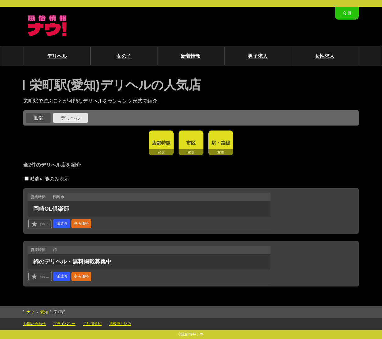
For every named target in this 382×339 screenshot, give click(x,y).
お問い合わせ (34, 324)
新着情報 (191, 56)
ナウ (30, 312)
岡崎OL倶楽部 (51, 209)
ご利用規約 (92, 324)
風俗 (38, 118)
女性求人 (324, 56)
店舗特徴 (161, 142)
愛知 (44, 312)
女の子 (123, 56)
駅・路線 (220, 142)
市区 (191, 142)
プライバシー (64, 324)
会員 (347, 13)
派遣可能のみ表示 (47, 178)
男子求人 (258, 56)
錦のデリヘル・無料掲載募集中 (72, 262)
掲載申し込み (120, 324)
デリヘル (57, 56)
